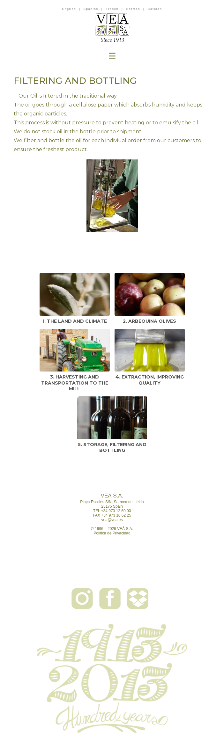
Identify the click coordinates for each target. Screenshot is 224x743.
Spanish (90, 9)
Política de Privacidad (111, 533)
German (133, 9)
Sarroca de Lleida (129, 502)
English (69, 9)
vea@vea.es (112, 520)
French (112, 9)
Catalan (154, 9)
